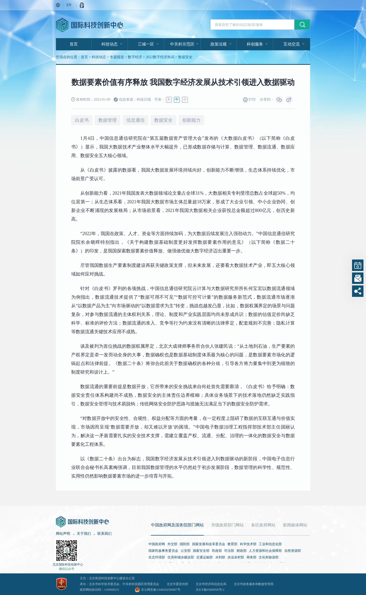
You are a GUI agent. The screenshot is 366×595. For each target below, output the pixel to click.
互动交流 (291, 44)
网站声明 (63, 534)
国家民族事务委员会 (163, 551)
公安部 (186, 551)
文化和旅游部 (269, 557)
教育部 (232, 544)
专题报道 (117, 57)
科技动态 (109, 44)
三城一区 (146, 44)
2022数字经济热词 (160, 57)
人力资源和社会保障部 (265, 551)
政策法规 (218, 44)
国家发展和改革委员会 (208, 544)
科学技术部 (248, 544)
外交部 (172, 544)
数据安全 (185, 57)
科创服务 (255, 44)
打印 (249, 99)
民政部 (217, 551)
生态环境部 (156, 557)
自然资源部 (292, 551)
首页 (74, 44)
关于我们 (84, 534)
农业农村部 (235, 557)
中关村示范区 (182, 44)
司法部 (229, 551)
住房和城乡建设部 (180, 557)
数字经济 (135, 57)
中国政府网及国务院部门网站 (177, 525)
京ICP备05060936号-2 (210, 589)
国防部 (185, 544)
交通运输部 (204, 557)
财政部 (242, 551)
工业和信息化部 (270, 544)
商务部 (251, 557)
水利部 (220, 557)
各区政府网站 (263, 525)
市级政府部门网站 (227, 525)
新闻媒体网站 (295, 525)
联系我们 (104, 534)
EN (69, 5)
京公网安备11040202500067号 (161, 589)
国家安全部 (201, 551)
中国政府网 (156, 544)
